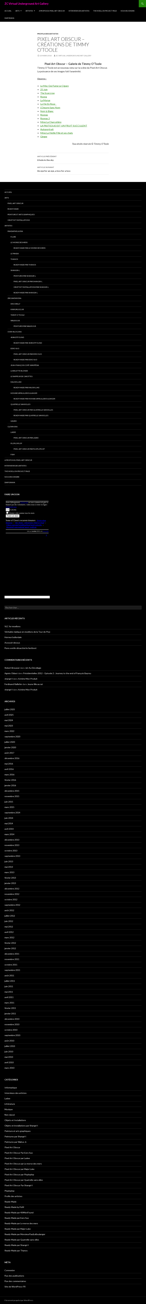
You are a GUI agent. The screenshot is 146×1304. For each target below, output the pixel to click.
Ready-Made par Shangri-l (26, 292)
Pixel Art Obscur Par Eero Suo (28, 354)
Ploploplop (16, 443)
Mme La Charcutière (50, 122)
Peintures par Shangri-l (25, 276)
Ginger (43, 136)
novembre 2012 (12, 894)
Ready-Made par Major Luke (27, 387)
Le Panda (15, 253)
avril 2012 (9, 932)
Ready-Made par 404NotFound (28, 343)
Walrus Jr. (15, 320)
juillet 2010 (10, 1046)
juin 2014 (9, 818)
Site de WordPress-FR (15, 1286)
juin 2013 (9, 861)
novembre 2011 (12, 959)
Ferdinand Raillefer (13, 684)
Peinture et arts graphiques (21, 214)
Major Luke (16, 382)
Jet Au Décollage (33, 668)
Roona (43, 96)
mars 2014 (9, 834)
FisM (13, 454)
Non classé (10, 1114)
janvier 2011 (10, 1013)
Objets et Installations (19, 220)
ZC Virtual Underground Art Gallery (27, 3)
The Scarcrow (47, 93)
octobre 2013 (11, 850)
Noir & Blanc (47, 111)
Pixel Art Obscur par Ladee (26, 438)
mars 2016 (9, 774)
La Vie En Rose (48, 103)
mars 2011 (9, 1002)
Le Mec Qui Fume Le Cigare (54, 85)
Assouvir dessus (12, 642)
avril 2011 (9, 997)
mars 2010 (9, 1068)
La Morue (45, 100)
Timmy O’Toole (18, 315)
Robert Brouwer (12, 668)
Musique (9, 1109)
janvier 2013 (10, 883)
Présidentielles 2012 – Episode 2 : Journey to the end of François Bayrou (57, 673)
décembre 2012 (12, 888)
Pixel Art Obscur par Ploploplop (29, 449)
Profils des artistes (47, 34)
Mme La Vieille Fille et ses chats (56, 132)
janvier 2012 (10, 948)
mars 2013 (9, 872)
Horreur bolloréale (13, 637)
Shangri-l (15, 270)
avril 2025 (9, 714)
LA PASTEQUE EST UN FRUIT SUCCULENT (63, 125)
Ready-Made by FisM (14, 1207)
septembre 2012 (12, 905)
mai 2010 (9, 1057)
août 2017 (9, 753)
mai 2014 (9, 823)
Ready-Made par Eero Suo (25, 359)
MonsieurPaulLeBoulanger (24, 393)
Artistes (29, 11)
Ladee (13, 432)
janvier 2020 (10, 747)
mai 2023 (9, 725)
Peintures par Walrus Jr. (25, 326)
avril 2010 (9, 1062)
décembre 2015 (12, 791)
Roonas (44, 114)
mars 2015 (9, 807)
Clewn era (12, 426)
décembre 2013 (12, 839)
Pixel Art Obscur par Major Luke (19, 1169)
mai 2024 (9, 720)
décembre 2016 (12, 758)
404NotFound (17, 337)
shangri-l (9, 678)
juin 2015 (9, 801)
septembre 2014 (12, 812)
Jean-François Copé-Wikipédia (25, 365)
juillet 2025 (10, 709)
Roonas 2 (45, 118)
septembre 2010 (12, 1035)
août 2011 (9, 975)
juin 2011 (9, 986)
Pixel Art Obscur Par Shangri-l (28, 281)
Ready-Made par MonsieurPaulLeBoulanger (34, 399)
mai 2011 (9, 991)
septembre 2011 (12, 970)
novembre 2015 (12, 796)
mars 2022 (9, 731)
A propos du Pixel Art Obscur (52, 11)
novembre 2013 (12, 845)
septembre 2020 (12, 736)
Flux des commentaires (15, 1281)
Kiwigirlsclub (17, 309)
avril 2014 (9, 829)
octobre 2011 (11, 964)
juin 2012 (9, 921)
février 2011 (10, 1008)
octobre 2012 (11, 899)
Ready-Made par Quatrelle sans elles (31, 415)
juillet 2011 (10, 981)
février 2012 (10, 943)
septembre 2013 (12, 856)
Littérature (10, 1104)
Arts (17, 11)
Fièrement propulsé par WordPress (19, 1300)
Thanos (14, 259)
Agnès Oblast (11, 673)
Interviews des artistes (79, 11)
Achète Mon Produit (27, 678)
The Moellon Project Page (105, 11)
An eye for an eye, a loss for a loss (73, 169)
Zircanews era (14, 298)
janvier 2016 (10, 785)
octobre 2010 (11, 1030)
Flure (13, 237)
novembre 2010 (12, 1024)
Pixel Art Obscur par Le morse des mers (23, 1163)
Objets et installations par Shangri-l (31, 287)
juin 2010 (9, 1051)
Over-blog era (15, 332)
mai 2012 (9, 926)
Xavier (14, 421)
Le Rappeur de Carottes (21, 376)
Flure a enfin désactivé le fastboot (20, 648)
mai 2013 (9, 867)
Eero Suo (15, 348)
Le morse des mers (19, 242)
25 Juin (44, 89)
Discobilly (15, 304)
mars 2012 (9, 937)
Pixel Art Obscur (15, 203)
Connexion (10, 1270)
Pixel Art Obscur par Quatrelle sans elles (33, 410)
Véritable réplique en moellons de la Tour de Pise (27, 632)
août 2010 (9, 1040)
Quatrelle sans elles (20, 404)
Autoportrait (47, 129)
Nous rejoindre (128, 11)
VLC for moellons (13, 626)
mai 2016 (9, 763)
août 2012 (9, 910)
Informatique (11, 1087)
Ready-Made (13, 209)
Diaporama (9, 18)
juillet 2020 (10, 742)
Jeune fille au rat (35, 684)
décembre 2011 (12, 953)
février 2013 (10, 877)
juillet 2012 (10, 915)
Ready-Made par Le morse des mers (29, 248)
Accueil (8, 11)
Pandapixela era (15, 231)
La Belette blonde (19, 371)
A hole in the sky (73, 158)
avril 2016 (9, 769)
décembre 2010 (12, 1019)
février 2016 (10, 780)
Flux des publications (14, 1275)
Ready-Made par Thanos (25, 265)
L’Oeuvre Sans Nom (50, 107)
